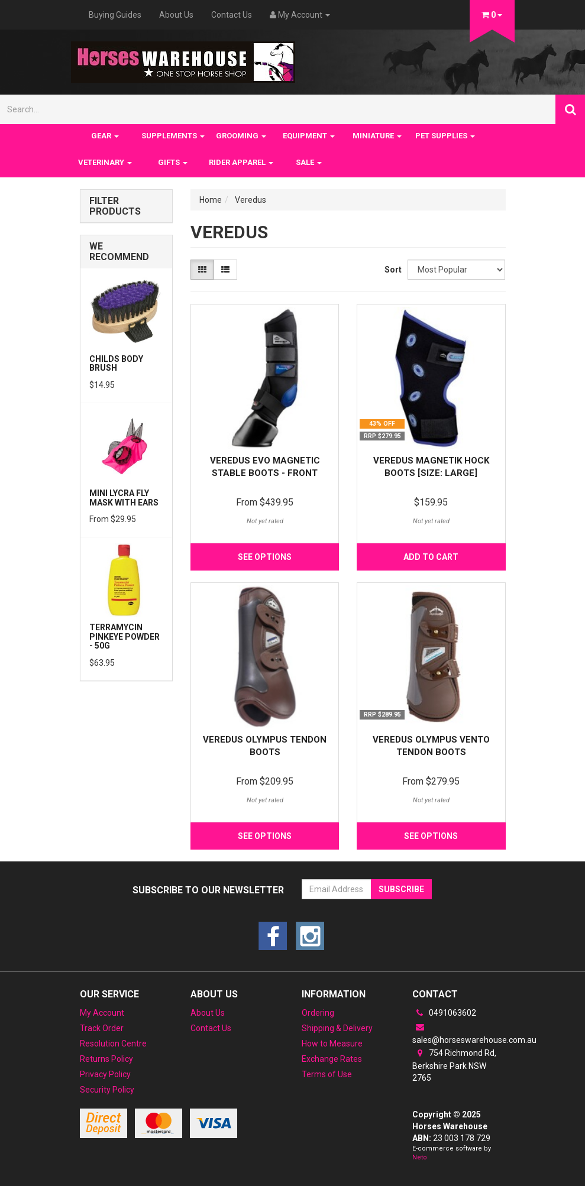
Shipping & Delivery (337, 1028)
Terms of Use (327, 1074)
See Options (265, 557)
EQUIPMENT (309, 135)
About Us (176, 15)
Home (210, 200)
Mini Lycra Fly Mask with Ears (124, 497)
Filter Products (115, 206)
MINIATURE (377, 135)
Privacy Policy (105, 1074)
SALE (309, 162)
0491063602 (444, 1013)
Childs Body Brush (116, 363)
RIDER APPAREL (241, 162)
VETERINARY (105, 162)
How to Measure (332, 1043)
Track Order (102, 1028)
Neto (419, 1157)
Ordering (318, 1013)
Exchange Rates (332, 1059)
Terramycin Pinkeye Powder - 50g (124, 636)
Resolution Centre (113, 1043)
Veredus (250, 200)
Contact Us (231, 15)
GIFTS (173, 162)
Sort (391, 269)
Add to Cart (430, 557)
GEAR (105, 135)
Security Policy (107, 1089)
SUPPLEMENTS (173, 135)
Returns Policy (106, 1059)
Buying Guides (115, 15)
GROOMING (241, 135)
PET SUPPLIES (445, 135)
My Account (102, 1013)
